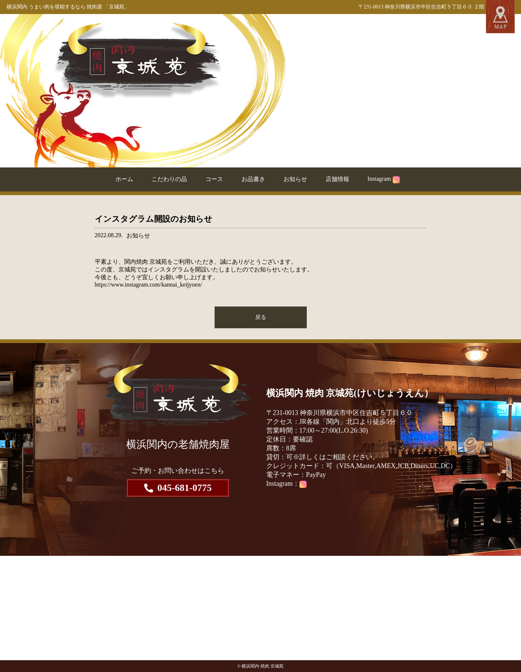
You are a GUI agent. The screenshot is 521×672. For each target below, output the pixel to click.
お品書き (253, 179)
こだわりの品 (169, 179)
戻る (260, 317)
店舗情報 (337, 179)
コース (214, 179)
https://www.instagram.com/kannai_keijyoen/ (148, 284)
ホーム (124, 179)
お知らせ (295, 179)
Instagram (384, 179)
